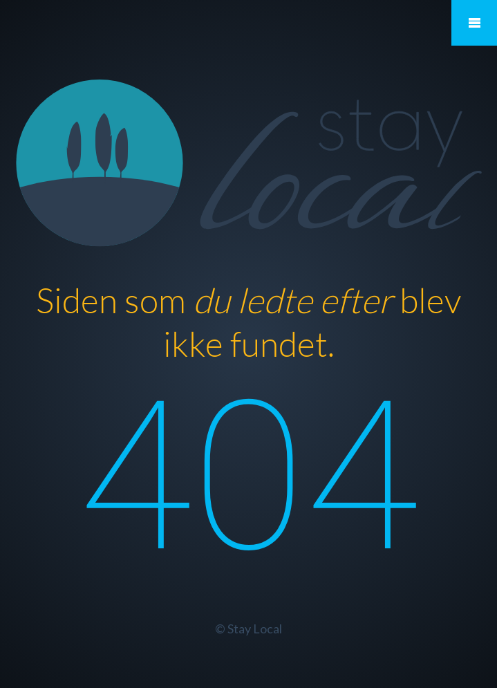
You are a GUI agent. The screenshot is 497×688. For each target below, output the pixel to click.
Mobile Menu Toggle (474, 23)
